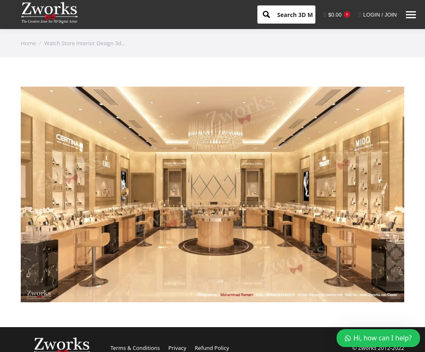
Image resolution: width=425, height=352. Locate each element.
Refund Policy (212, 348)
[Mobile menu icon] (411, 14)
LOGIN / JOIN (378, 14)
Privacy (177, 348)
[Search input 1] (302, 14)
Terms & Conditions (135, 348)
